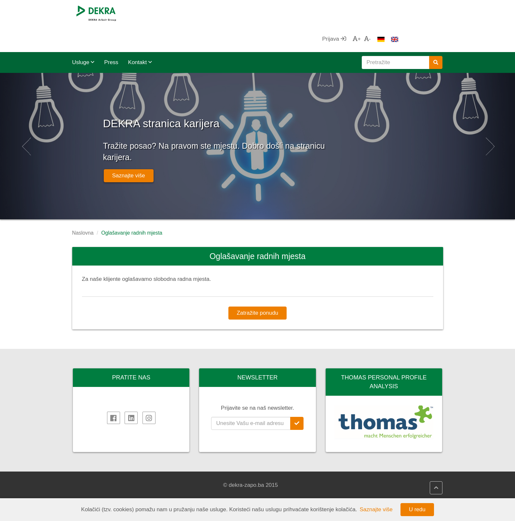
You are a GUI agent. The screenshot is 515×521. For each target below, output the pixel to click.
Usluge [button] (83, 36)
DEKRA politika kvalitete (203, 493)
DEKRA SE (92, 477)
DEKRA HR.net (192, 477)
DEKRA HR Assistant (200, 485)
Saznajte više (128, 149)
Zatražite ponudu (257, 287)
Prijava (378, 13)
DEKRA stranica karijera (213, 94)
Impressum (92, 493)
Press (111, 36)
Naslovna (83, 207)
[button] (25, 120)
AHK (274, 477)
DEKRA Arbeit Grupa (104, 485)
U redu (417, 509)
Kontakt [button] (140, 36)
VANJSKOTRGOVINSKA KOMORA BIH (300, 489)
